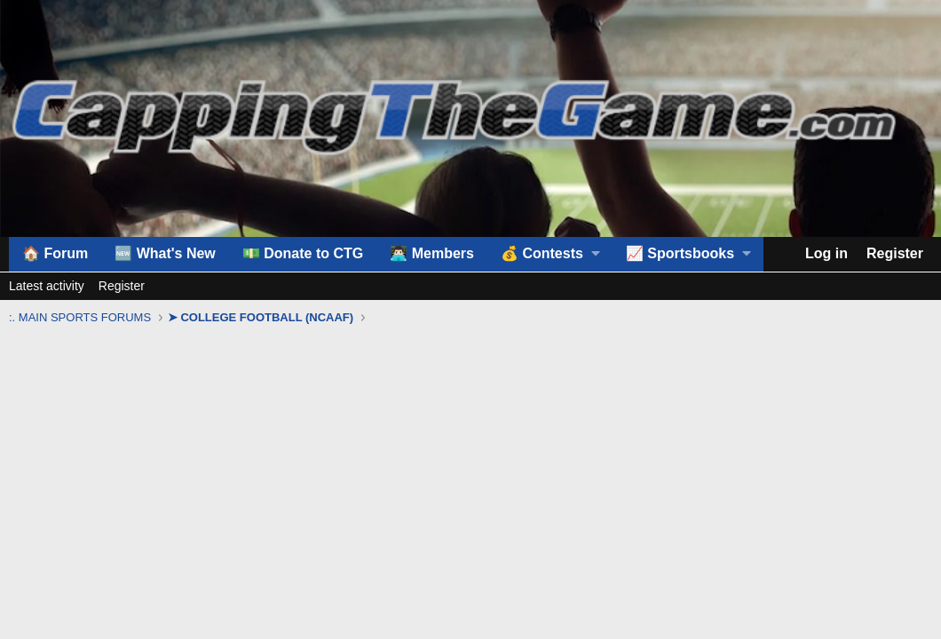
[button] (550, 254)
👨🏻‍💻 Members (432, 253)
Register (122, 286)
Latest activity (46, 286)
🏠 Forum (55, 253)
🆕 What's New (165, 253)
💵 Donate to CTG (302, 253)
